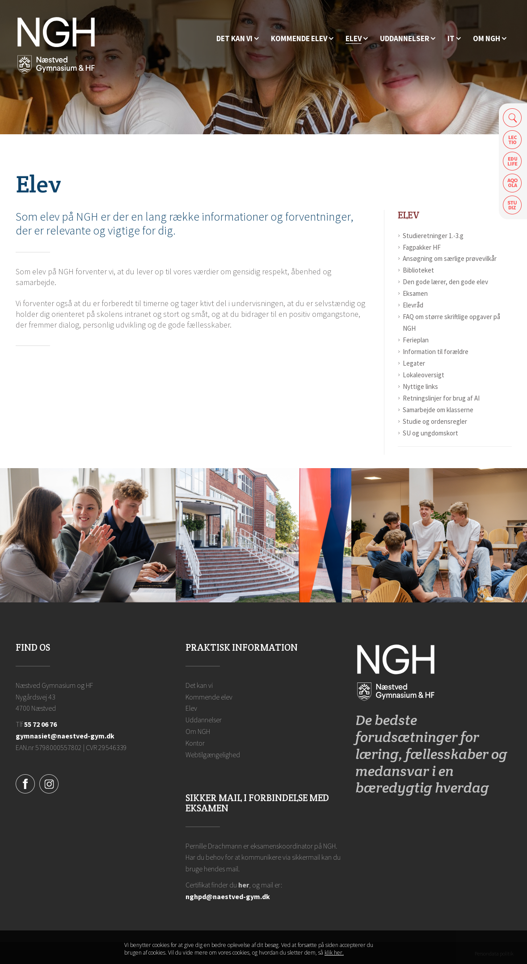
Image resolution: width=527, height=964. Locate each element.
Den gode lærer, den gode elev (445, 281)
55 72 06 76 (40, 724)
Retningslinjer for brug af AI (441, 398)
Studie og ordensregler (435, 421)
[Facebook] (25, 782)
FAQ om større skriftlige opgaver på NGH (451, 322)
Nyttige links (420, 386)
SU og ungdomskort (430, 433)
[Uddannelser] (408, 39)
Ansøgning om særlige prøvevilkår (450, 258)
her (243, 884)
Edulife (512, 161)
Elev (409, 215)
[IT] (454, 39)
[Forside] (56, 45)
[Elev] (356, 39)
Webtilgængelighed (213, 754)
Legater (414, 363)
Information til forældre (435, 351)
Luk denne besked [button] (395, 949)
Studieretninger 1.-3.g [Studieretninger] (433, 235)
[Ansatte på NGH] (490, 39)
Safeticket (512, 205)
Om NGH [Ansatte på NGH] (198, 731)
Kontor (195, 742)
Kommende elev (209, 696)
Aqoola (512, 183)
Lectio (512, 139)
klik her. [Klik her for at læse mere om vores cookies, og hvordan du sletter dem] (334, 952)
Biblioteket (418, 270)
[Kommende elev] (302, 39)
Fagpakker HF (422, 247)
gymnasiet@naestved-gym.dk (65, 735)
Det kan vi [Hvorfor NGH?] (199, 685)
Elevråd (413, 305)
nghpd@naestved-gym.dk (228, 896)
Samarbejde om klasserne (438, 409)
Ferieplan (416, 340)
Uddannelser (204, 719)
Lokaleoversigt (423, 375)
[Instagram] (49, 782)
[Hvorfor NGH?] (237, 39)
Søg (512, 117)
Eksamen (415, 293)
